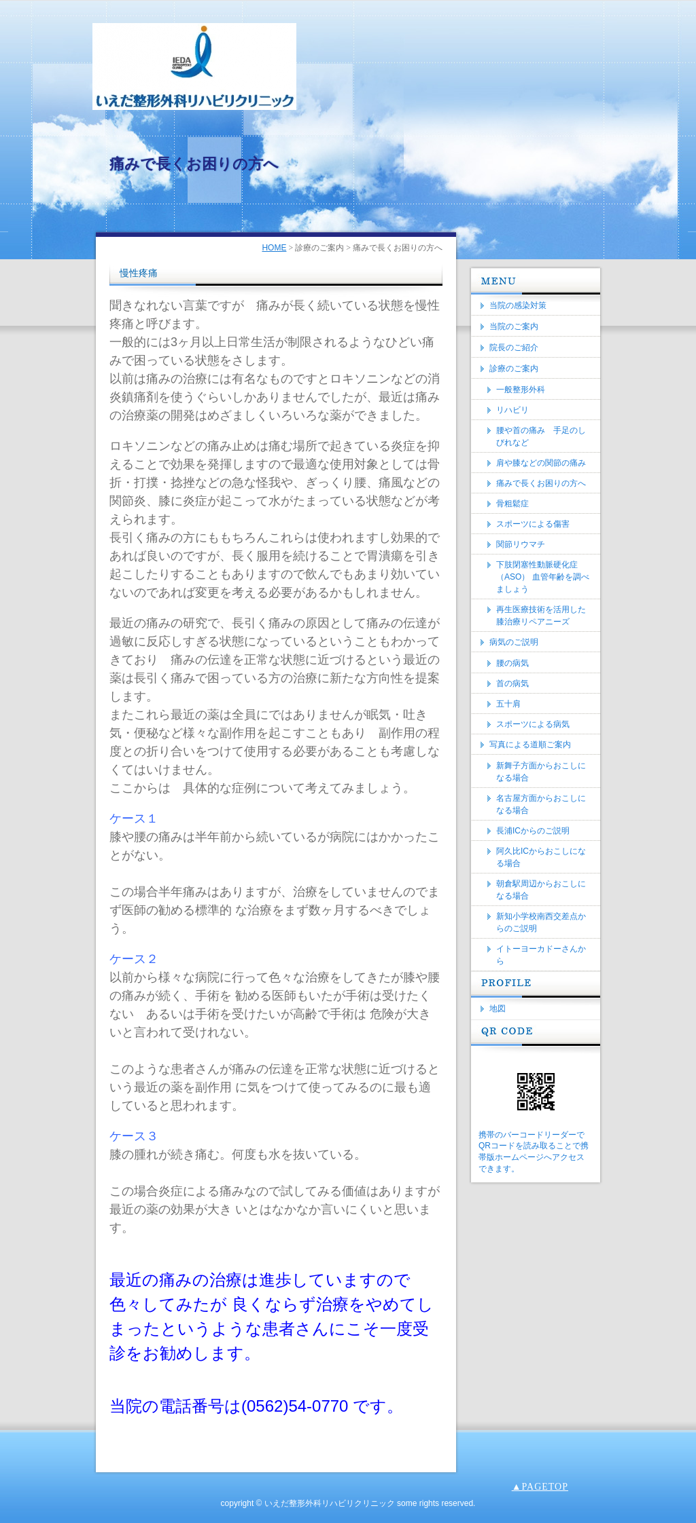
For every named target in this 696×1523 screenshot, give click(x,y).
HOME (274, 247)
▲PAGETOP (540, 1487)
